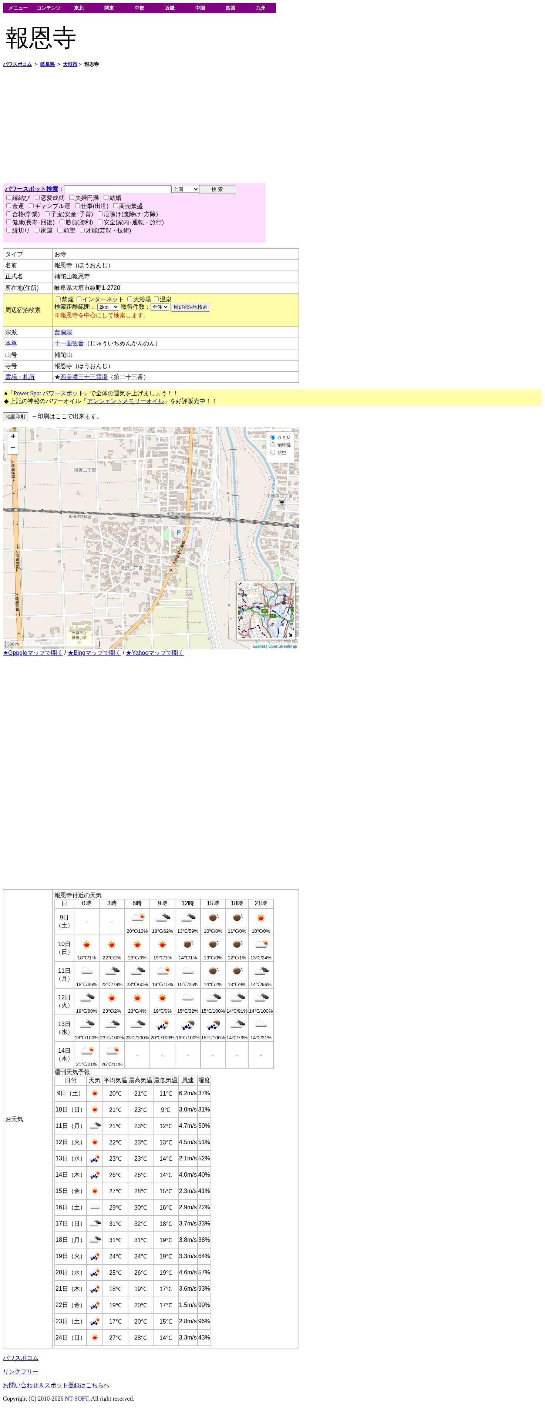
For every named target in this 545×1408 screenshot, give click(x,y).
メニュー (18, 8)
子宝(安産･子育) (69, 214)
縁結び (18, 198)
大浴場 (142, 299)
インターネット (103, 299)
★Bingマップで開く (94, 653)
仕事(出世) (92, 206)
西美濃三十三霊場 (84, 377)
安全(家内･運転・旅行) (131, 222)
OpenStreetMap (282, 646)
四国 (230, 8)
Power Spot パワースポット (49, 393)
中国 (200, 8)
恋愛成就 (49, 198)
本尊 (11, 343)
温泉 (166, 299)
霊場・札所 (20, 377)
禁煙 (68, 299)
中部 (139, 8)
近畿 (170, 8)
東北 (79, 8)
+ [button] (13, 437)
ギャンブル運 (49, 206)
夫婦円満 (84, 198)
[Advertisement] (225, 125)
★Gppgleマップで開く (33, 653)
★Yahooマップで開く (155, 653)
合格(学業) (23, 214)
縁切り (18, 230)
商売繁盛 (128, 206)
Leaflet (259, 646)
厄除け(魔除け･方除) (128, 214)
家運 (44, 230)
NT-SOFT (76, 1398)
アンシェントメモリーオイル (125, 401)
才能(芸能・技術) (105, 230)
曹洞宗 (63, 332)
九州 (261, 8)
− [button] (13, 448)
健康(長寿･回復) (30, 222)
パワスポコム (20, 1358)
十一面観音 (69, 343)
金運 (15, 206)
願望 (66, 230)
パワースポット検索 (31, 189)
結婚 (112, 198)
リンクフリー (20, 1371)
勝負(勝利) (76, 222)
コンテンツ (49, 8)
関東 (109, 8)
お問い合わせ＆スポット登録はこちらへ (56, 1385)
